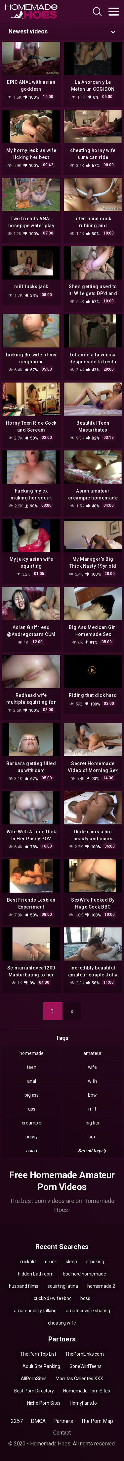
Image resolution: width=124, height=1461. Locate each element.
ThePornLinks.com (84, 1354)
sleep (71, 1261)
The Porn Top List (38, 1354)
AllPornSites (33, 1378)
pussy (31, 1136)
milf (92, 1109)
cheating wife (62, 1323)
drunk (51, 1261)
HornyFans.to (83, 1403)
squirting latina (63, 1286)
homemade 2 (101, 1286)
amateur (92, 1053)
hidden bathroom (36, 1274)
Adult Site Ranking (41, 1366)
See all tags (92, 1150)
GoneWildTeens (85, 1366)
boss (85, 1298)
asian (31, 1150)
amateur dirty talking (35, 1310)
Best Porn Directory (34, 1390)
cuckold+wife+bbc (52, 1298)
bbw (92, 1095)
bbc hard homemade (84, 1274)
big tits (92, 1122)
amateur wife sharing (88, 1310)
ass (31, 1109)
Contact (61, 1433)
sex (92, 1136)
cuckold (28, 1261)
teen (31, 1067)
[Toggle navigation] (113, 12)
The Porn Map (97, 1421)
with (92, 1081)
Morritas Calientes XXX (79, 1378)
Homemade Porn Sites (86, 1390)
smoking (95, 1261)
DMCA (38, 1421)
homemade (32, 1053)
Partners (63, 1421)
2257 (17, 1421)
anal (31, 1081)
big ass (31, 1095)
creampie (31, 1122)
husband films (23, 1286)
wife (92, 1067)
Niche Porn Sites (44, 1403)
